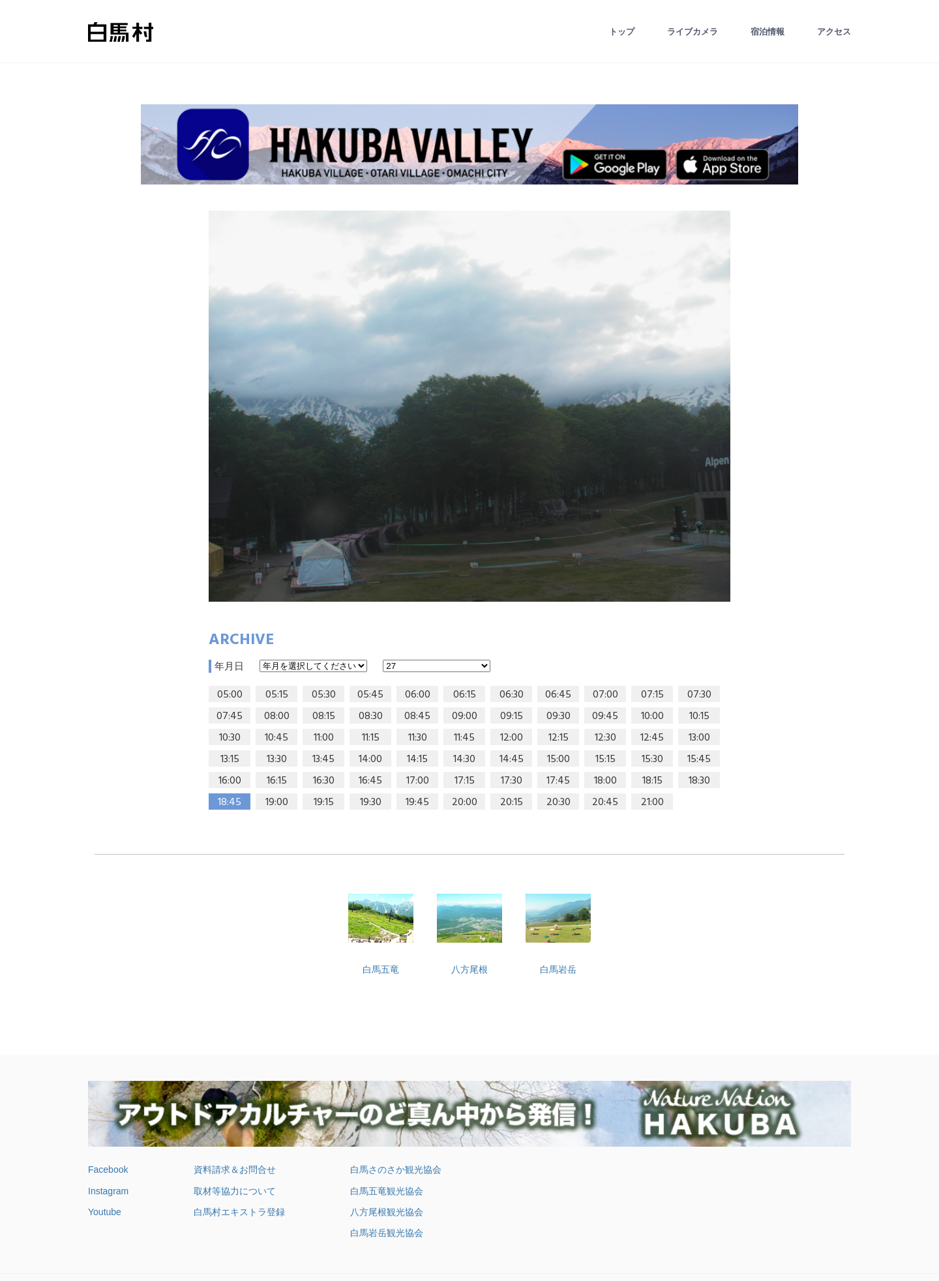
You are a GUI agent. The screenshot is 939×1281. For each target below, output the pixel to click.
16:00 (229, 781)
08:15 (323, 716)
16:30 (324, 781)
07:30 (699, 694)
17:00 (417, 781)
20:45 (605, 802)
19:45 (417, 802)
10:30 (230, 737)
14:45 (511, 759)
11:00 (324, 737)
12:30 (605, 737)
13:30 (277, 759)
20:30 (558, 802)
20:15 (511, 802)
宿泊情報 (767, 32)
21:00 (652, 802)
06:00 (417, 694)
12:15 (558, 737)
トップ (621, 32)
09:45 (605, 716)
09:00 (464, 716)
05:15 (276, 694)
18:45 (229, 802)
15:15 (605, 759)
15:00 (558, 759)
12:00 (511, 737)
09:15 (511, 716)
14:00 (370, 759)
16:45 (370, 781)
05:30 (324, 694)
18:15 (652, 781)
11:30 (417, 737)
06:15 (464, 694)
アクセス (834, 32)
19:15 (324, 802)
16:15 (277, 781)
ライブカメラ (692, 32)
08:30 (371, 716)
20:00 (464, 802)
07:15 (652, 694)
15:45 (699, 759)
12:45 (652, 737)
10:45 (276, 737)
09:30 (558, 716)
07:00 (605, 694)
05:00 (230, 694)
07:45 (229, 716)
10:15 (699, 716)
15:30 (652, 759)
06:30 (511, 694)
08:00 (277, 716)
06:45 (558, 694)
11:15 (371, 737)
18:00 (605, 781)
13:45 (323, 759)
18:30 (699, 781)
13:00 (699, 737)
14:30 (464, 759)
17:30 (511, 781)
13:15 (229, 759)
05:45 (370, 694)
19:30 (370, 802)
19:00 (276, 802)
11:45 (464, 737)
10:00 (652, 716)
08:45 (417, 716)
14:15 (417, 759)
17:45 (558, 781)
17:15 (465, 781)
